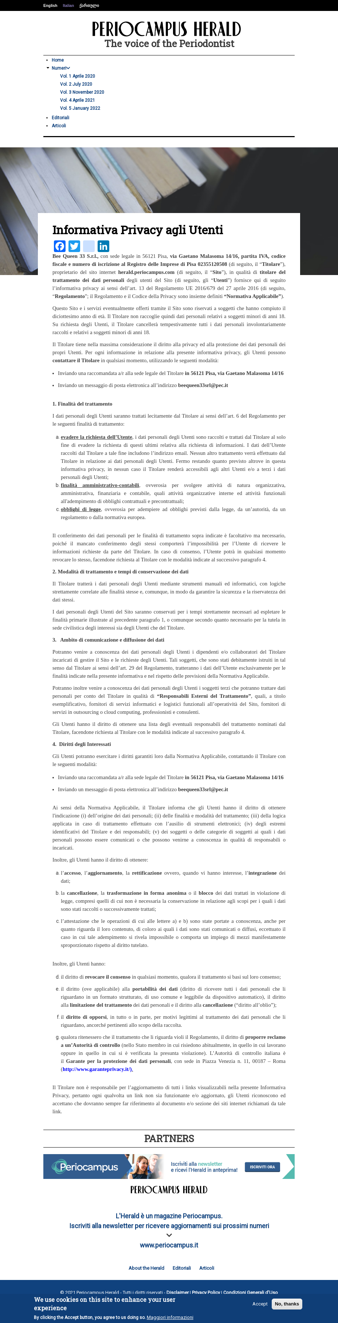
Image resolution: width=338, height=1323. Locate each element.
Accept (260, 1304)
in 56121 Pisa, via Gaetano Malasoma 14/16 (234, 373)
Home (58, 60)
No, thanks (287, 1304)
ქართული (89, 5)
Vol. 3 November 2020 (82, 92)
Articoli (59, 125)
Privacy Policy (206, 1292)
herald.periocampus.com (146, 272)
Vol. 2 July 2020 (76, 84)
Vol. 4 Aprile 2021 (77, 100)
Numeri (61, 68)
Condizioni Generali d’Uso (250, 1292)
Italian (68, 5)
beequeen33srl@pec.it (203, 385)
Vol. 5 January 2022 (80, 108)
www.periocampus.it (169, 1245)
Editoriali (60, 117)
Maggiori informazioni (170, 1317)
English (50, 5)
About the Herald (146, 1268)
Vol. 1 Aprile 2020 (77, 76)
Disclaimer (177, 1292)
